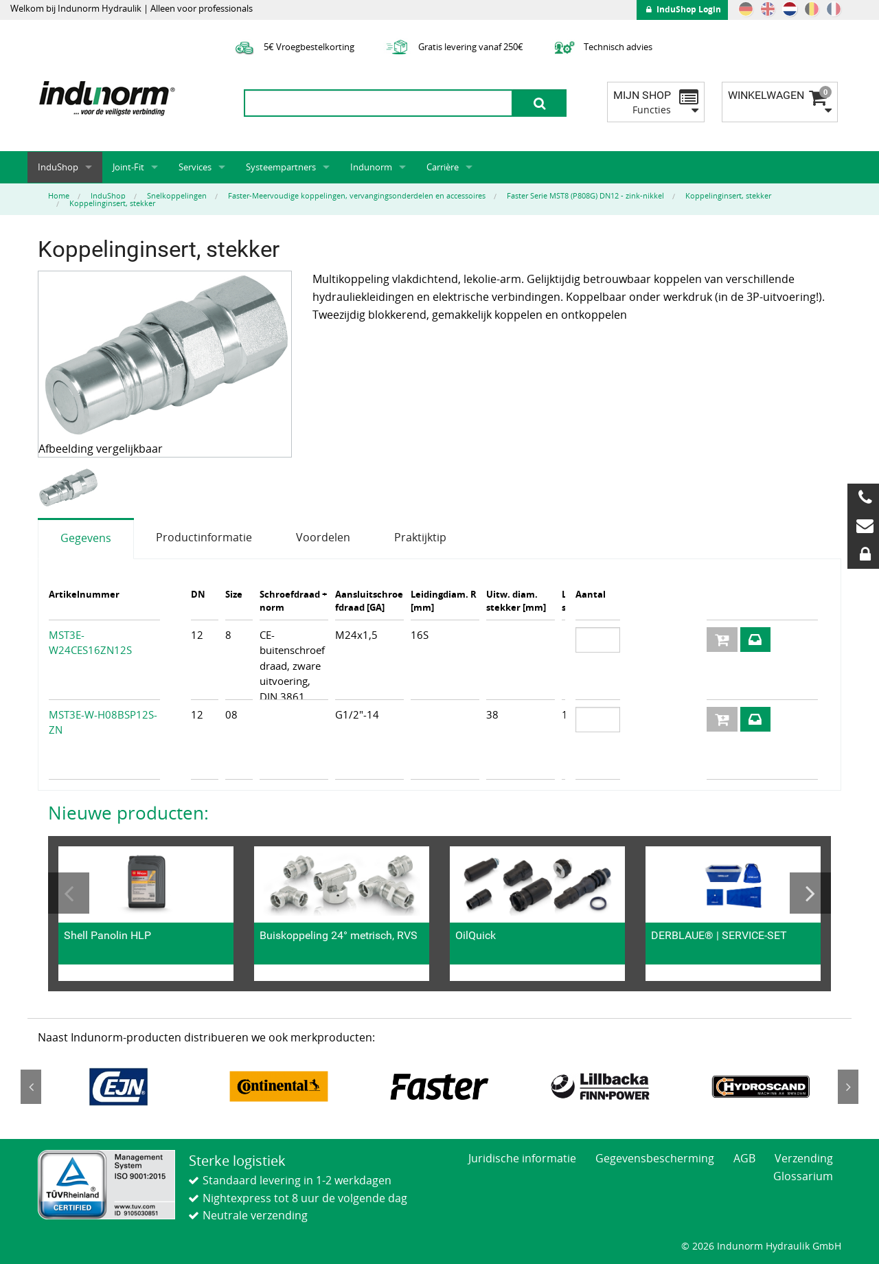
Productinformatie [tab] (204, 537)
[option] (70, 488)
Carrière (442, 167)
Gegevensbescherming (654, 1158)
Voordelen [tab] (323, 537)
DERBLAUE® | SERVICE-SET (719, 935)
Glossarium (803, 1176)
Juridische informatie (522, 1158)
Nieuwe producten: (128, 812)
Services (195, 167)
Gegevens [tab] (85, 537)
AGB (744, 1158)
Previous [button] (68, 893)
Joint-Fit (128, 167)
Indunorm (371, 167)
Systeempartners (281, 167)
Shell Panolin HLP (107, 935)
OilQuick (475, 935)
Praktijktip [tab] (420, 537)
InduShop (58, 167)
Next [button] (810, 893)
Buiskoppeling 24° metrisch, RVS (339, 935)
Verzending (804, 1158)
